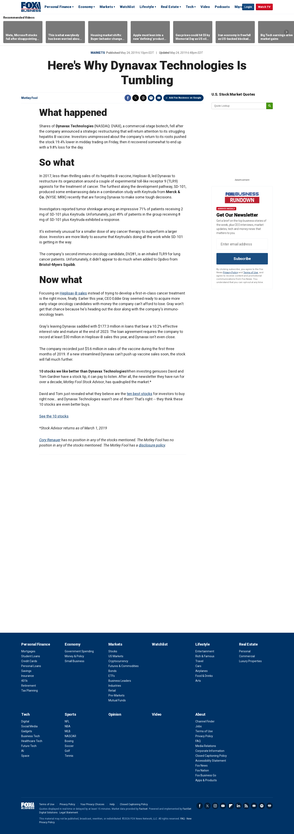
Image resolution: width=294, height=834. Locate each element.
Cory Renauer (49, 440)
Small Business (74, 661)
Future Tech (29, 746)
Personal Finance (58, 7)
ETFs (111, 675)
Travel (199, 661)
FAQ (198, 741)
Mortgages (28, 651)
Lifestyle (147, 7)
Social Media (29, 726)
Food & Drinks (204, 675)
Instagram (215, 806)
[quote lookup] (239, 106)
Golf (67, 750)
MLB (67, 731)
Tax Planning (29, 690)
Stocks (112, 651)
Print (151, 98)
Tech (190, 7)
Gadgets (26, 731)
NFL (67, 721)
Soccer (69, 746)
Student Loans (30, 656)
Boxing (69, 741)
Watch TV (264, 6)
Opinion (114, 714)
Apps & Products (206, 780)
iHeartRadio (269, 806)
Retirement (28, 685)
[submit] (269, 106)
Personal (245, 651)
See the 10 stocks (54, 416)
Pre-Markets (116, 695)
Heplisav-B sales (73, 293)
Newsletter (254, 806)
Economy (85, 7)
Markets (106, 7)
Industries (114, 685)
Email (159, 98)
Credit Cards (29, 661)
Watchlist (127, 7)
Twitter (135, 98)
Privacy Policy (230, 272)
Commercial (247, 656)
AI (22, 750)
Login (248, 6)
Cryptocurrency (118, 661)
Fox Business (31, 7)
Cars (198, 666)
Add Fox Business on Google (185, 97)
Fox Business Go (205, 775)
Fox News (201, 765)
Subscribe (242, 258)
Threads (143, 98)
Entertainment (204, 651)
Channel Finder (205, 721)
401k (24, 680)
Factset (143, 808)
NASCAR (70, 736)
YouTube (223, 806)
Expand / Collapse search (238, 7)
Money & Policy (74, 656)
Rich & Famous (204, 656)
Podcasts (222, 7)
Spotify (261, 806)
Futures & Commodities (123, 666)
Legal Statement (68, 812)
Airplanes (201, 671)
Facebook (128, 98)
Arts (198, 680)
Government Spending (79, 651)
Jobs (198, 726)
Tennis (69, 755)
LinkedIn (238, 806)
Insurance (27, 675)
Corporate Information (209, 750)
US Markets (115, 656)
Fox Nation (202, 770)
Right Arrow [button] (286, 32)
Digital (25, 721)
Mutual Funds (117, 700)
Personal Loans (31, 666)
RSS (246, 806)
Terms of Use (250, 272)
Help (112, 804)
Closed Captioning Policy (211, 755)
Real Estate (170, 7)
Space (25, 755)
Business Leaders (119, 680)
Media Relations (205, 746)
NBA (67, 726)
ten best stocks (139, 394)
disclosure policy (152, 445)
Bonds (112, 671)
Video (205, 7)
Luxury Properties (250, 661)
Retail (112, 690)
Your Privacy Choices (92, 804)
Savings (26, 671)
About (200, 714)
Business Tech (30, 736)
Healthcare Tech (31, 741)
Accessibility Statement (210, 760)
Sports (70, 714)
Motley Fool (29, 98)
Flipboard (230, 806)
